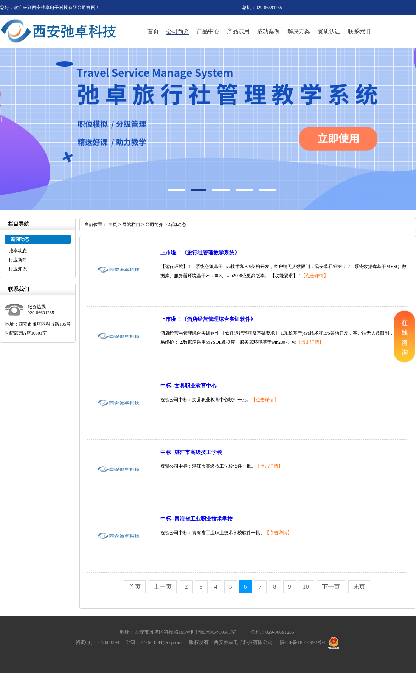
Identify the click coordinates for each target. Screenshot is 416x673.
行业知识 (18, 268)
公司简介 (177, 31)
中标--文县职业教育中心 (188, 386)
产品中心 (208, 31)
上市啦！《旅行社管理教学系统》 (200, 253)
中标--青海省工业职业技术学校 (196, 519)
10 (306, 586)
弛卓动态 (18, 250)
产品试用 (238, 31)
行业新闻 (18, 259)
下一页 (331, 586)
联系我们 (359, 31)
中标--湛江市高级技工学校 (191, 452)
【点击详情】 (314, 275)
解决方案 (298, 31)
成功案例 (268, 31)
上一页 (163, 586)
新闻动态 (177, 224)
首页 (153, 31)
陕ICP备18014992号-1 (303, 642)
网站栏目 (131, 224)
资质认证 (329, 31)
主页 (112, 224)
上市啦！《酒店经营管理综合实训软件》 (208, 319)
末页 (359, 586)
